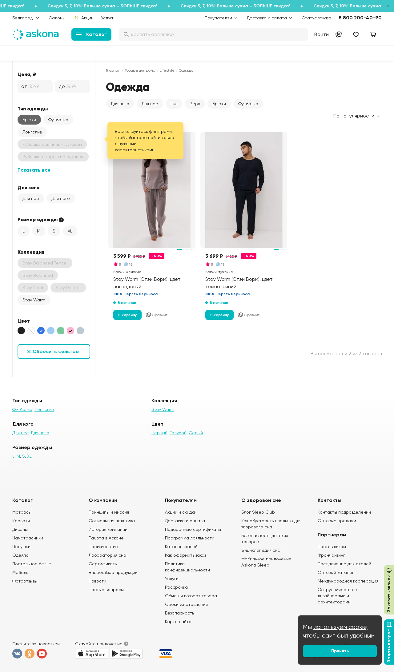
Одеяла (20, 555)
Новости (97, 581)
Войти (321, 34)
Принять (340, 651)
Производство (103, 546)
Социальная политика (112, 520)
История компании (108, 529)
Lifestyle (167, 70)
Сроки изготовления (186, 604)
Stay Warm (33, 299)
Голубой (178, 432)
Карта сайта (178, 621)
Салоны (57, 17)
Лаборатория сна (107, 555)
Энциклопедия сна (260, 550)
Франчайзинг (331, 555)
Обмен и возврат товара (191, 595)
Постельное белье (31, 563)
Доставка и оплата (185, 520)
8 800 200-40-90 (360, 18)
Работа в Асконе (106, 537)
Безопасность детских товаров (264, 538)
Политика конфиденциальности (187, 566)
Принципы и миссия (109, 512)
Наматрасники (27, 537)
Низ (174, 103)
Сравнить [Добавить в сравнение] (157, 315)
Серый (196, 432)
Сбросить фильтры (56, 351)
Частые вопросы (106, 589)
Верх (195, 103)
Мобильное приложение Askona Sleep (266, 561)
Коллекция (31, 252)
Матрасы (21, 512)
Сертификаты (103, 563)
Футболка (58, 119)
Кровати (21, 520)
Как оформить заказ (185, 555)
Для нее (30, 198)
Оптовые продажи (337, 520)
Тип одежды (33, 108)
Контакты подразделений (344, 512)
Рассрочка (176, 587)
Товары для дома (140, 70)
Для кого (28, 187)
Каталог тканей (181, 546)
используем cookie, (340, 626)
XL (70, 231)
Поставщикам (332, 546)
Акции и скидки (180, 512)
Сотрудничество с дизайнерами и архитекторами (337, 595)
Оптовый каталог (336, 572)
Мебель (20, 572)
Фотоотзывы (25, 581)
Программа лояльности (189, 537)
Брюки (29, 119)
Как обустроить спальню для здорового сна (271, 523)
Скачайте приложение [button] (99, 644)
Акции (84, 17)
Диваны (20, 529)
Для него (60, 198)
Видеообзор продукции (113, 572)
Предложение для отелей (344, 563)
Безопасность (179, 612)
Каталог (91, 34)
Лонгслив (32, 131)
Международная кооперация (348, 581)
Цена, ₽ (27, 74)
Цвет (24, 321)
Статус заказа (316, 17)
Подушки (21, 546)
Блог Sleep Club (258, 512)
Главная (113, 70)
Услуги (108, 17)
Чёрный (159, 432)
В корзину (127, 315)
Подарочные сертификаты (193, 529)
